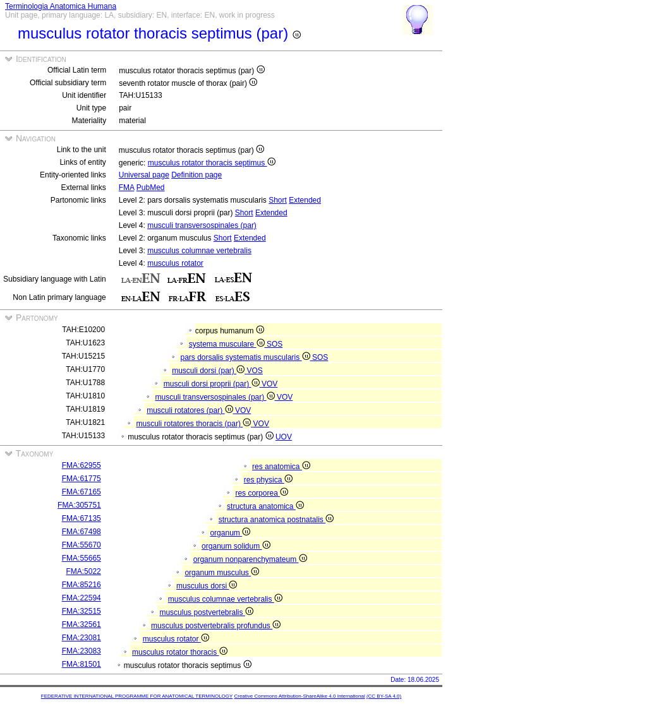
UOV (283, 437)
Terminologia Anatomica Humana (60, 6)
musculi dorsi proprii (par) (213, 383)
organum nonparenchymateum (250, 559)
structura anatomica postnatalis (276, 519)
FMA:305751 (79, 505)
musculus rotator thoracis (179, 652)
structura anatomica (265, 506)
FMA (127, 187)
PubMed (150, 187)
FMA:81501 (81, 664)
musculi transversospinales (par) (202, 225)
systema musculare (228, 344)
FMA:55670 (81, 544)
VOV (269, 383)
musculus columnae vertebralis (199, 250)
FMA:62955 (81, 465)
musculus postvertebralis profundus (216, 625)
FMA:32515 (81, 611)
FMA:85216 (81, 584)
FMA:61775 (81, 478)
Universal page (144, 174)
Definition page (196, 174)
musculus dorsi (206, 586)
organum (230, 532)
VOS (255, 370)
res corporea (261, 493)
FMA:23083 (81, 651)
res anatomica (281, 466)
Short (278, 200)
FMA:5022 (83, 571)
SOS (274, 344)
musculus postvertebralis (206, 612)
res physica (268, 479)
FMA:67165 (81, 491)
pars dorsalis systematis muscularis (246, 357)
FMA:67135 (81, 518)
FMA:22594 (81, 598)
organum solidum (236, 546)
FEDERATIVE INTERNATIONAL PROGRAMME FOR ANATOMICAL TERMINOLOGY (137, 696)
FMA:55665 (81, 558)
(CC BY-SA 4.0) (383, 696)
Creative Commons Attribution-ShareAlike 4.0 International (299, 696)
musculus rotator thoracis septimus (211, 162)
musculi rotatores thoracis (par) (194, 423)
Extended (305, 200)
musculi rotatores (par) (191, 410)
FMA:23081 (81, 637)
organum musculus (221, 572)
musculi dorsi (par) (209, 370)
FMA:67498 (81, 531)
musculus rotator (175, 263)
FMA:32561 (81, 624)
